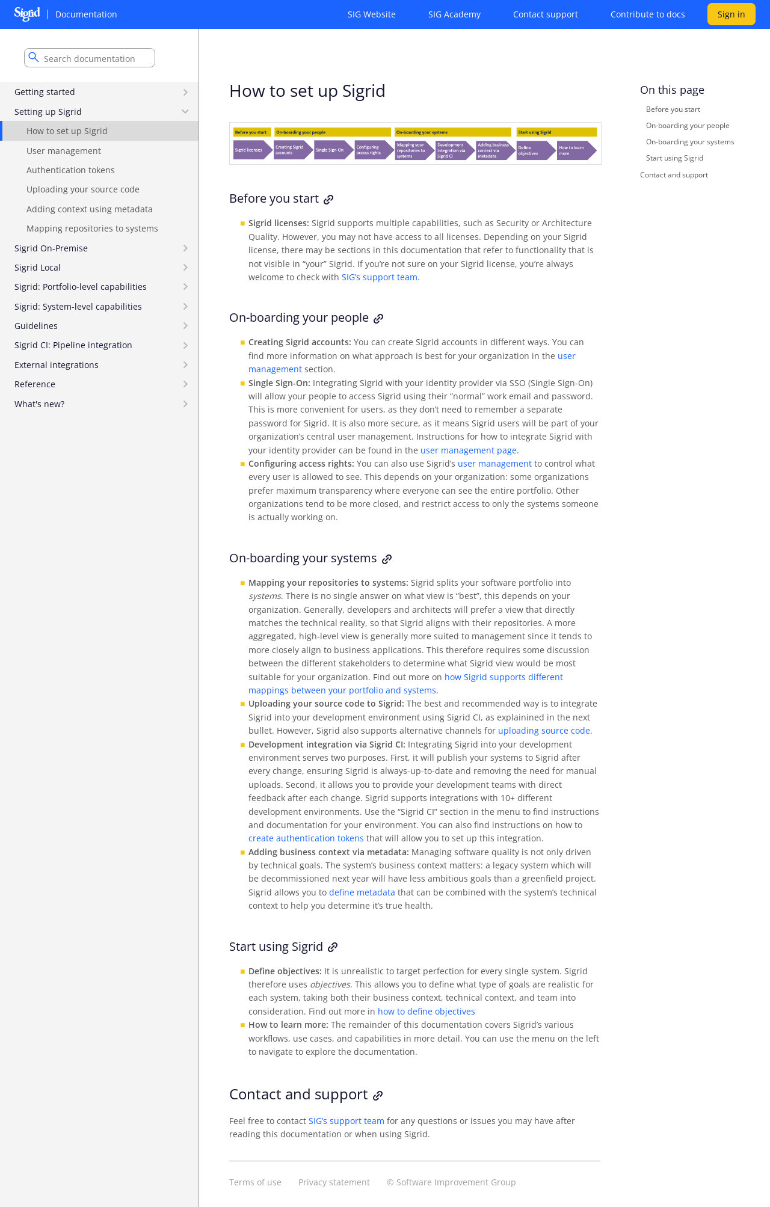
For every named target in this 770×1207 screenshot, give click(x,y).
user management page (468, 450)
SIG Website (372, 14)
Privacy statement (334, 1182)
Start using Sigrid (674, 158)
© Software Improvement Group (451, 1182)
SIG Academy (454, 14)
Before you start (673, 109)
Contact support (545, 14)
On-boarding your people (688, 125)
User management (63, 150)
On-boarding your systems (690, 142)
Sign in (731, 14)
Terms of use (255, 1182)
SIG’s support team (379, 277)
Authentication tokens (70, 170)
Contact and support (674, 174)
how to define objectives (426, 1011)
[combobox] (89, 57)
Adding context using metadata (89, 209)
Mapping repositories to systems (92, 228)
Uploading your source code (83, 189)
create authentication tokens (306, 838)
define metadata (362, 892)
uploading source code (544, 730)
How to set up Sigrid (67, 131)
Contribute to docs (648, 14)
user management (495, 463)
